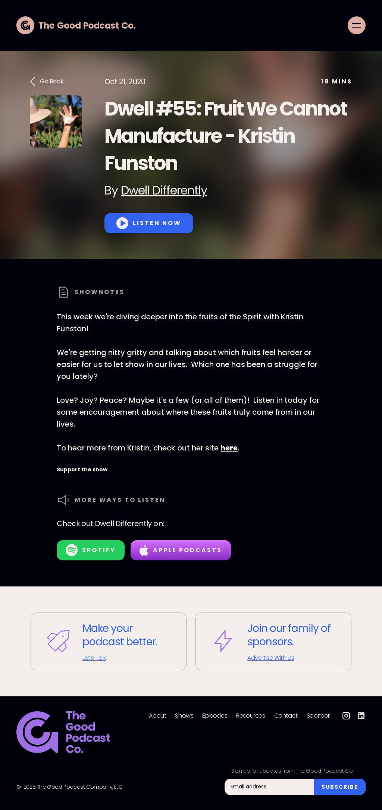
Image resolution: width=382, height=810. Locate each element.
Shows (184, 716)
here (229, 448)
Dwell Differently (164, 190)
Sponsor (318, 716)
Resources (250, 716)
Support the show (82, 469)
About (157, 716)
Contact (286, 716)
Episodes (214, 716)
